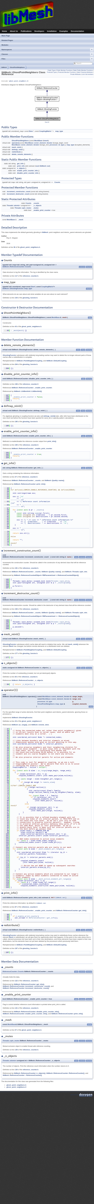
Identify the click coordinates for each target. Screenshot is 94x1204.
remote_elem (48, 782)
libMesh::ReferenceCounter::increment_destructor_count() (26, 988)
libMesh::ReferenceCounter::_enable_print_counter (32, 388)
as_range (42, 770)
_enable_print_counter (41, 210)
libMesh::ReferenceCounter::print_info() (29, 484)
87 (16, 907)
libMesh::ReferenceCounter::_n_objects (27, 680)
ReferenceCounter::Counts (13, 971)
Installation (52, 31)
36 (14, 247)
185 (16, 422)
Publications (26, 31)
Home (4, 31)
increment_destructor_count (18, 194)
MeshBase (38, 141)
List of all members (87, 74)
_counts (36, 203)
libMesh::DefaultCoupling (56, 361)
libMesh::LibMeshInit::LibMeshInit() (28, 391)
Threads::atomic (13, 205)
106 (16, 384)
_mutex (36, 208)
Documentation (77, 31)
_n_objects (37, 205)
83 (16, 677)
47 (16, 477)
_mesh (20, 220)
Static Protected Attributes (85, 72)
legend (47, 122)
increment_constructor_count (18, 191)
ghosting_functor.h (30, 298)
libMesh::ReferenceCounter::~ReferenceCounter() (22, 1075)
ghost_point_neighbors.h (18, 81)
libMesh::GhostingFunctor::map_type (17, 288)
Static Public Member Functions (83, 70)
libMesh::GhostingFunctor (22, 717)
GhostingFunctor (9, 355)
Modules (5, 45)
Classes (48, 54)
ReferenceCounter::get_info (42, 918)
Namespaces (48, 49)
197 (16, 948)
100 (16, 445)
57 (16, 1030)
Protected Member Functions (67, 72)
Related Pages (7, 40)
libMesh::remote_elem (40, 725)
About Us (14, 31)
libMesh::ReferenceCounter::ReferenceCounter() (65, 1073)
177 (16, 653)
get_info (20, 163)
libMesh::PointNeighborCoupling (29, 361)
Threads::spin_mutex (23, 208)
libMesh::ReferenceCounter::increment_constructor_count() (26, 986)
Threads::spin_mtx (59, 581)
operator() (15, 143)
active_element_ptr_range (56, 879)
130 (16, 1069)
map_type (59, 131)
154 (16, 298)
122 (16, 980)
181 (16, 568)
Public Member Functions (64, 70)
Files (48, 59)
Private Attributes (75, 74)
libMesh (4, 67)
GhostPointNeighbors (17, 67)
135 (16, 1050)
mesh (46, 141)
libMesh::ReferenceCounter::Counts (17, 267)
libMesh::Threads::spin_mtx (76, 572)
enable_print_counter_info (27, 171)
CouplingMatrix (45, 131)
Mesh (11, 646)
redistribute (16, 152)
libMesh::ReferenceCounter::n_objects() (29, 1073)
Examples (64, 31)
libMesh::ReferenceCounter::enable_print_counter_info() (25, 1013)
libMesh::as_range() (19, 725)
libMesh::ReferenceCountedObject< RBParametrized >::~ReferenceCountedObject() (47, 616)
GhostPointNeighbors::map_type (50, 704)
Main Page (6, 36)
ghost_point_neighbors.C (32, 721)
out (37, 166)
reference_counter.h (30, 276)
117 (16, 276)
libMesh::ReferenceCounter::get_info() (71, 910)
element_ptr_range (52, 849)
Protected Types (52, 72)
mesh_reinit (16, 147)
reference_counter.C (31, 384)
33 (16, 721)
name (37, 513)
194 (16, 609)
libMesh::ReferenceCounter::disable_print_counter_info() (36, 1011)
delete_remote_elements (21, 154)
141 (16, 1008)
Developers (39, 31)
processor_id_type (57, 145)
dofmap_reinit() (49, 416)
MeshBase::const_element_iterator (38, 143)
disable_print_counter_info (27, 173)
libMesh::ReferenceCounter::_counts (26, 480)
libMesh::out (45, 166)
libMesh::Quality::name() (54, 480)
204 (16, 364)
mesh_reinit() (73, 644)
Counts (57, 182)
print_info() (51, 441)
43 (16, 326)
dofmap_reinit (17, 149)
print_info (21, 166)
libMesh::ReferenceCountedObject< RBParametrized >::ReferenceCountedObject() (46, 575)
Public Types (52, 70)
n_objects (21, 168)
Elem (31, 131)
